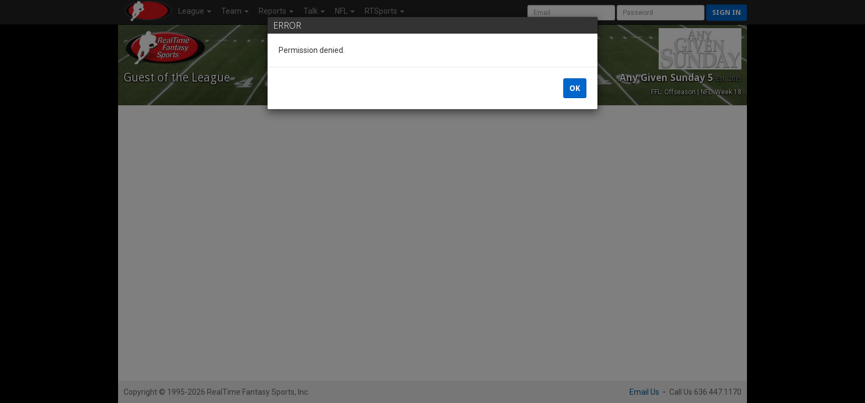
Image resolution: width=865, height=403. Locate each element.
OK (574, 88)
